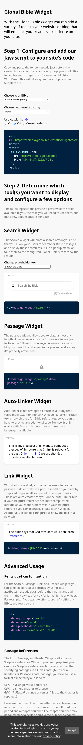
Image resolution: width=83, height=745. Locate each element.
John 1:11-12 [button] (32, 453)
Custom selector (37, 123)
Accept (71, 730)
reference (15, 536)
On (10, 123)
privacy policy (51, 736)
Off (19, 123)
